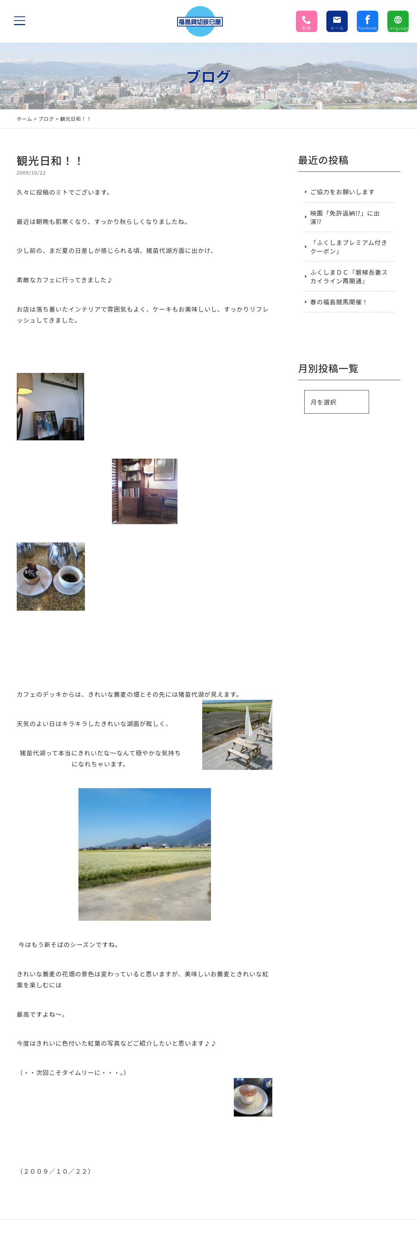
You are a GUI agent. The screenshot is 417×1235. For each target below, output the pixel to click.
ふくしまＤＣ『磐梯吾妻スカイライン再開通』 (349, 276)
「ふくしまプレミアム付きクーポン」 (349, 246)
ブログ (46, 118)
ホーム (24, 118)
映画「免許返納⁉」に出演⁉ (345, 217)
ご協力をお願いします (342, 191)
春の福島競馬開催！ (339, 301)
